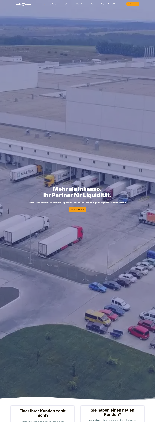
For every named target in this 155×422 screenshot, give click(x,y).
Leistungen (53, 4)
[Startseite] (23, 4)
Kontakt (111, 4)
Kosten (94, 4)
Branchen (80, 4)
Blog (102, 4)
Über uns (68, 4)
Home (42, 4)
